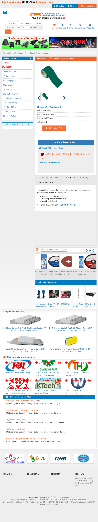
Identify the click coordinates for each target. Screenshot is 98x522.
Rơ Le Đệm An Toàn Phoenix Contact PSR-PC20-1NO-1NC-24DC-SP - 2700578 (71, 350)
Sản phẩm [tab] (13, 23)
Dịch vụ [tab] (39, 23)
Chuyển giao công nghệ (12, 98)
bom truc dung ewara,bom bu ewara (41, 305)
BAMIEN (7, 474)
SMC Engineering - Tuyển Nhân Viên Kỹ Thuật (23, 401)
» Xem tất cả (88, 397)
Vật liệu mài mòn (20, 53)
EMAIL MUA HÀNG (54, 128)
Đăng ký (72, 6)
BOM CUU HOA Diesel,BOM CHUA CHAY (66, 305)
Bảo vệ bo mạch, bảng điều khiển (44, 273)
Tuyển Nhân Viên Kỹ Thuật (16, 420)
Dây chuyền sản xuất (11, 112)
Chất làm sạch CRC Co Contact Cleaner (81, 273)
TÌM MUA (55, 474)
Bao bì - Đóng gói (9, 72)
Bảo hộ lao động (9, 76)
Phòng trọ (33, 508)
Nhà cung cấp (80, 26)
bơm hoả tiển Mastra (78, 305)
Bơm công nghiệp (9, 81)
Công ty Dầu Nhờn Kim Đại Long (17, 373)
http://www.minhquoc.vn (50, 162)
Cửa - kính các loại (10, 103)
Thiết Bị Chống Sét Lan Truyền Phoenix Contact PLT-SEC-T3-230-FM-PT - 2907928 (25, 350)
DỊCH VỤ (79, 474)
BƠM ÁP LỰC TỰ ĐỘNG (53, 305)
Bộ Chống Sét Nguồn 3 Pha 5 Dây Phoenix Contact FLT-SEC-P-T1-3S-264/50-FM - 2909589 (25, 329)
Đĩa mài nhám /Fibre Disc (68, 273)
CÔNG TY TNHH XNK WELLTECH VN (73, 392)
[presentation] (88, 250)
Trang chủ (7, 53)
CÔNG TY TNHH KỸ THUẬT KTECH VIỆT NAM (46, 392)
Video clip (90, 26)
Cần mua (62, 26)
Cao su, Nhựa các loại (11, 94)
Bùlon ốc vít (7, 85)
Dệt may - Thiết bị (10, 116)
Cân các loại (7, 89)
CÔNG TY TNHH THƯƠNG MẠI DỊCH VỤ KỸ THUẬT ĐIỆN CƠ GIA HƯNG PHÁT (47, 374)
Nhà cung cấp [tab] (26, 23)
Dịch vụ (70, 26)
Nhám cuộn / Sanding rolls (39, 53)
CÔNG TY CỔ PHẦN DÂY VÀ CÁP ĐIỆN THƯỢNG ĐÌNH (16, 392)
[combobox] (42, 27)
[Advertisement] (65, 228)
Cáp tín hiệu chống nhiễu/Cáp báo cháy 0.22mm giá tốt (26, 439)
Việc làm (54, 26)
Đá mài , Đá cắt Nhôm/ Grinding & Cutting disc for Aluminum (56, 273)
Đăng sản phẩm (87, 6)
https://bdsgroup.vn (45, 508)
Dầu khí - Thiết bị (9, 107)
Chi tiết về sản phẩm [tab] (48, 178)
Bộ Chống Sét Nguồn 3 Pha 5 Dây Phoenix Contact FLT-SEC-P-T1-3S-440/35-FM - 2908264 (71, 329)
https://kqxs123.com (61, 508)
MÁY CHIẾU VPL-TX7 (90, 305)
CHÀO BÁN (33, 474)
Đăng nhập (59, 6)
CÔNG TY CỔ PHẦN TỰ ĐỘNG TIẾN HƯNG (77, 374)
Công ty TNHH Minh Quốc (51, 148)
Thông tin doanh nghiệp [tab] (77, 178)
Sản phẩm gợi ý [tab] (46, 183)
